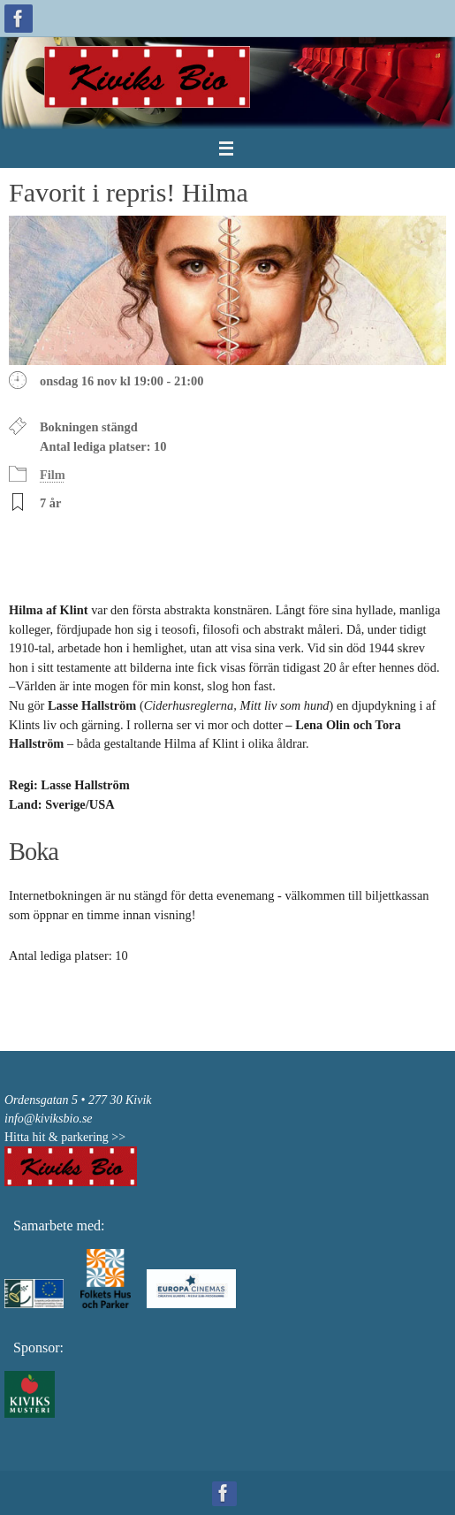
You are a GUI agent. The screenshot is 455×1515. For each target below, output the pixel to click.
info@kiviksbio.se (48, 1118)
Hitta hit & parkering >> (64, 1137)
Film (52, 475)
